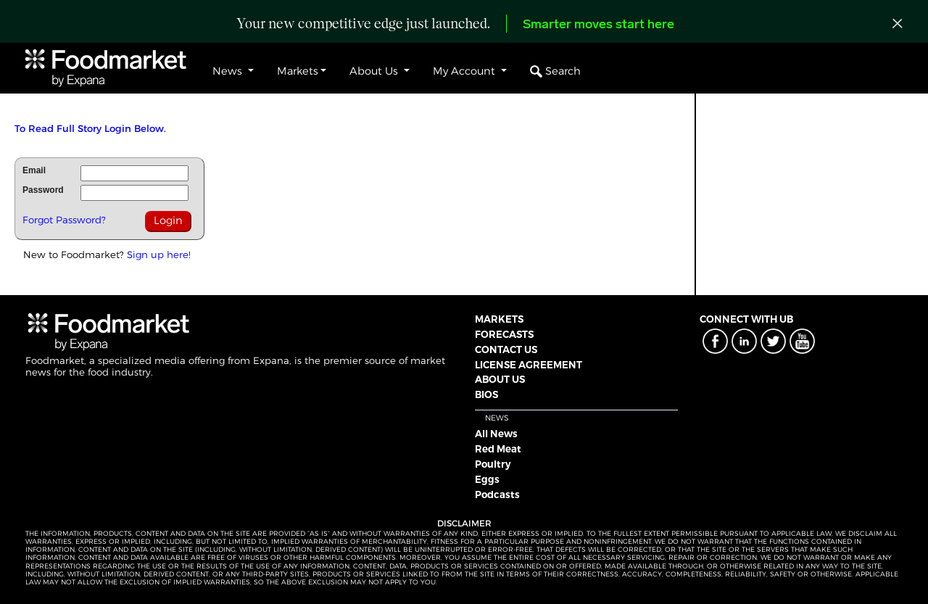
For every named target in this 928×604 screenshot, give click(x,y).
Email (34, 170)
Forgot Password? (64, 220)
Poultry (493, 464)
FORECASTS (504, 334)
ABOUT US (500, 379)
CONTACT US (506, 349)
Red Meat (498, 449)
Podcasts (497, 494)
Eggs (487, 479)
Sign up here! (159, 254)
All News (496, 433)
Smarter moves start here (598, 25)
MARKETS (499, 319)
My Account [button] (465, 71)
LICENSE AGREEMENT (528, 365)
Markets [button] (297, 71)
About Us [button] (375, 71)
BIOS (486, 394)
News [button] (228, 71)
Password (43, 190)
